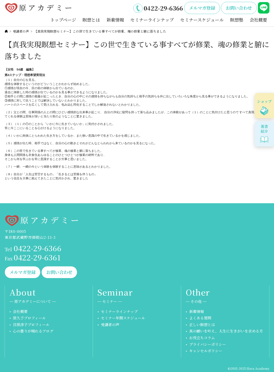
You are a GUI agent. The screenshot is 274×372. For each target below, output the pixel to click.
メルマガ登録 (202, 8)
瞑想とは (91, 20)
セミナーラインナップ (152, 20)
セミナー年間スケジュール (123, 318)
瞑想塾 (236, 20)
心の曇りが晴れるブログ (33, 331)
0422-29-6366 (163, 8)
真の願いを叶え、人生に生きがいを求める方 (226, 331)
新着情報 (115, 20)
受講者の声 (21, 31)
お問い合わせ (239, 8)
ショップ (264, 101)
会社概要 (258, 20)
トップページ (63, 20)
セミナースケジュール (202, 20)
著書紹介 (264, 129)
